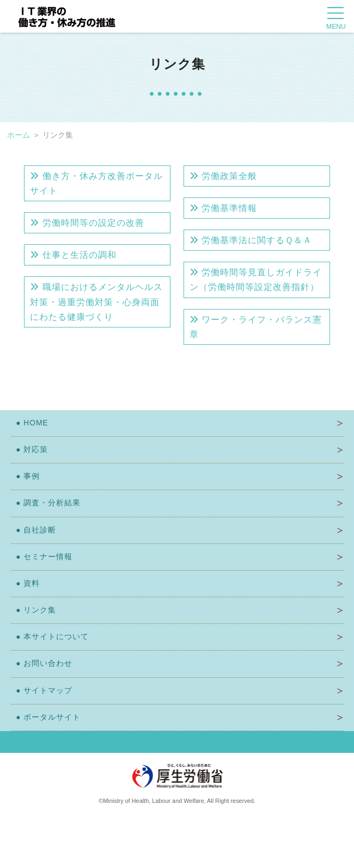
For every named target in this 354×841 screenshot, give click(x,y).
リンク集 (34, 610)
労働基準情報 (223, 208)
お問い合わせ (42, 663)
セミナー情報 (42, 557)
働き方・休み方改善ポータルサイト (96, 183)
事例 (25, 476)
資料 (25, 583)
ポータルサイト (46, 717)
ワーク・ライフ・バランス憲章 (256, 327)
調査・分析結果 (46, 503)
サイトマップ (42, 691)
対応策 (29, 450)
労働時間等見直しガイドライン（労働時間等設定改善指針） (256, 280)
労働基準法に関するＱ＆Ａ (251, 240)
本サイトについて (50, 637)
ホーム (18, 135)
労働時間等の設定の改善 (87, 222)
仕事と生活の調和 (73, 254)
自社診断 (34, 530)
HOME (29, 423)
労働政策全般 (223, 176)
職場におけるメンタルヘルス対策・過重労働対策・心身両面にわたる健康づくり (96, 301)
